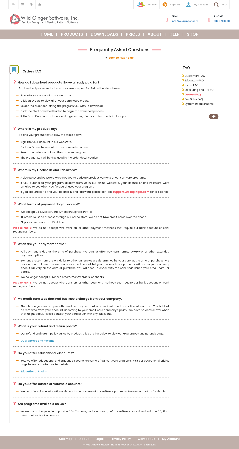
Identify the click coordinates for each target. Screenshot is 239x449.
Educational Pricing (34, 371)
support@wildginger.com (131, 192)
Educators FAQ (194, 80)
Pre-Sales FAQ (194, 99)
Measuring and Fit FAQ (199, 90)
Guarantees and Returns (37, 341)
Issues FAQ (191, 85)
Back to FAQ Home (121, 58)
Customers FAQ (195, 76)
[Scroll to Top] (213, 116)
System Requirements (199, 104)
